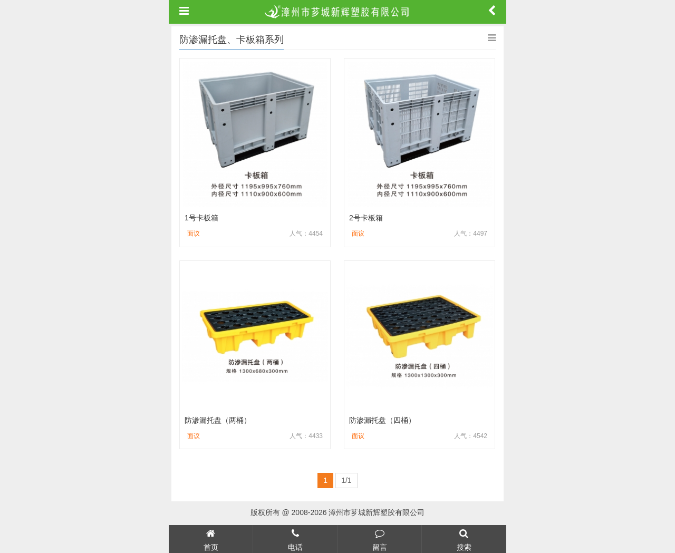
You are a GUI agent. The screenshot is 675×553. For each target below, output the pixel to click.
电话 (295, 538)
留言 (379, 538)
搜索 (464, 538)
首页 (211, 538)
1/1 (346, 480)
